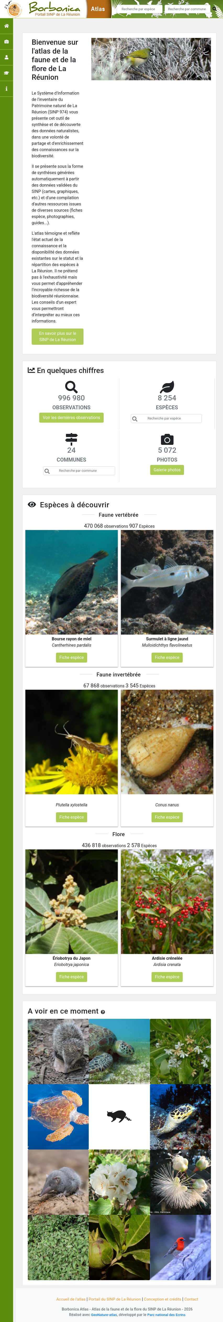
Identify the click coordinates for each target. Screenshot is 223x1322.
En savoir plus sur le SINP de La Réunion (57, 336)
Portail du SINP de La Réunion (114, 1299)
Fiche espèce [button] (71, 657)
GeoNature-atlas (102, 1315)
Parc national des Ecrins (167, 1315)
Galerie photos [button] (167, 469)
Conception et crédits (165, 1299)
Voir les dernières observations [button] (71, 417)
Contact (195, 1299)
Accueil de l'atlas (67, 1299)
